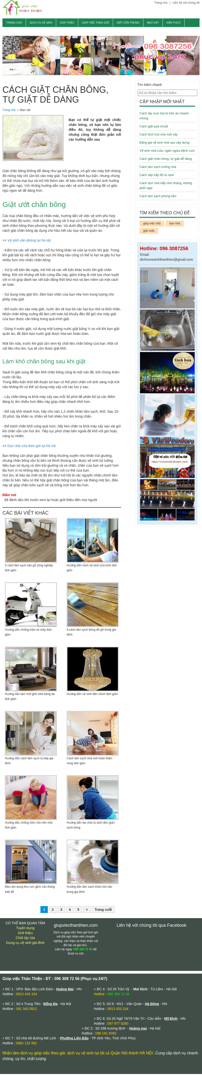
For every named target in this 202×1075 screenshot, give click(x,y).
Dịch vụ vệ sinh (41, 22)
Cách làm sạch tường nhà (157, 168)
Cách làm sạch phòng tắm (158, 197)
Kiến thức (173, 22)
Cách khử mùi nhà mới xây (158, 135)
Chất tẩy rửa (25, 939)
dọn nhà (174, 224)
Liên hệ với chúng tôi (186, 2)
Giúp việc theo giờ (95, 22)
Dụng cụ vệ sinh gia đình (25, 944)
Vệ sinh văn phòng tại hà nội (29, 241)
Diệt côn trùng (128, 22)
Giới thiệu (67, 22)
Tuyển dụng (25, 929)
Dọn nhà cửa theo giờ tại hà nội (31, 447)
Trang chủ (161, 2)
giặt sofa (148, 231)
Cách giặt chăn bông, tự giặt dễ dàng (165, 160)
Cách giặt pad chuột (153, 127)
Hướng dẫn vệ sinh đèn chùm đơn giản (92, 694)
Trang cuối (103, 910)
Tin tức (11, 31)
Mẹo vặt (153, 22)
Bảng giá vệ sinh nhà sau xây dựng (164, 143)
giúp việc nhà (152, 224)
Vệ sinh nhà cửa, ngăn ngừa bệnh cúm (167, 151)
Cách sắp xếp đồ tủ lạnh (156, 176)
